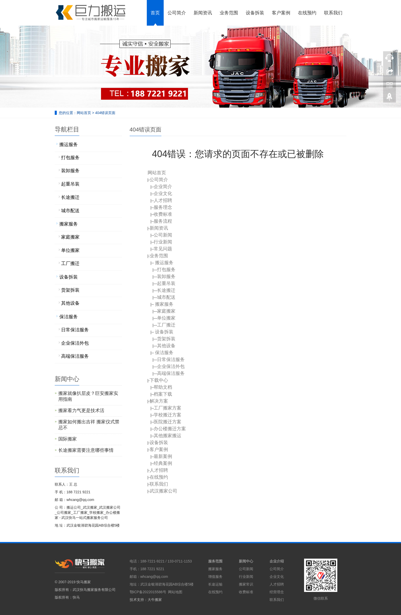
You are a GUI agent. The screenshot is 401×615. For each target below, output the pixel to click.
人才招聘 (277, 584)
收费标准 (246, 592)
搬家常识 (246, 584)
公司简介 (277, 569)
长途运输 (215, 584)
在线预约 (215, 592)
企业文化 (277, 577)
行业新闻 (246, 577)
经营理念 (277, 592)
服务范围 (215, 561)
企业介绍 (277, 561)
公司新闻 (246, 569)
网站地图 (175, 592)
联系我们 (277, 600)
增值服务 (215, 577)
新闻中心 (246, 561)
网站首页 (84, 113)
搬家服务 (215, 569)
